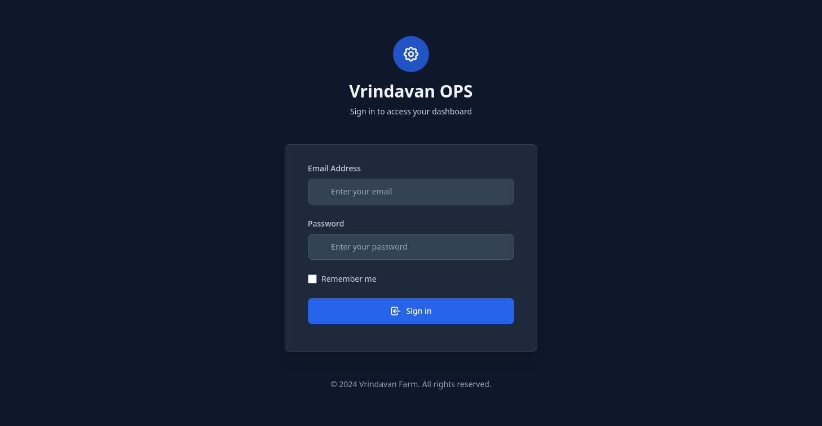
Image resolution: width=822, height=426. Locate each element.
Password (326, 223)
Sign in (410, 311)
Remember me (349, 278)
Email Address (334, 168)
